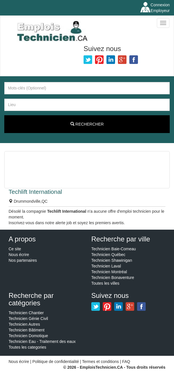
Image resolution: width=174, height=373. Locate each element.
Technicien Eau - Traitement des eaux (42, 341)
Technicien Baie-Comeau (113, 249)
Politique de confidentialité (55, 361)
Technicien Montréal (109, 272)
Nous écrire (19, 254)
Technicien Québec (108, 254)
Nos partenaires (23, 260)
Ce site (15, 249)
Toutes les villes (105, 283)
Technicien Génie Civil (28, 318)
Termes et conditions (101, 361)
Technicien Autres (24, 324)
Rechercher (87, 124)
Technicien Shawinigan (111, 260)
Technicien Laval (106, 266)
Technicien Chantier (26, 312)
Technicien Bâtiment (26, 330)
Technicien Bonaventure (112, 277)
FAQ (126, 361)
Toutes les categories (27, 347)
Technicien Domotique (28, 335)
